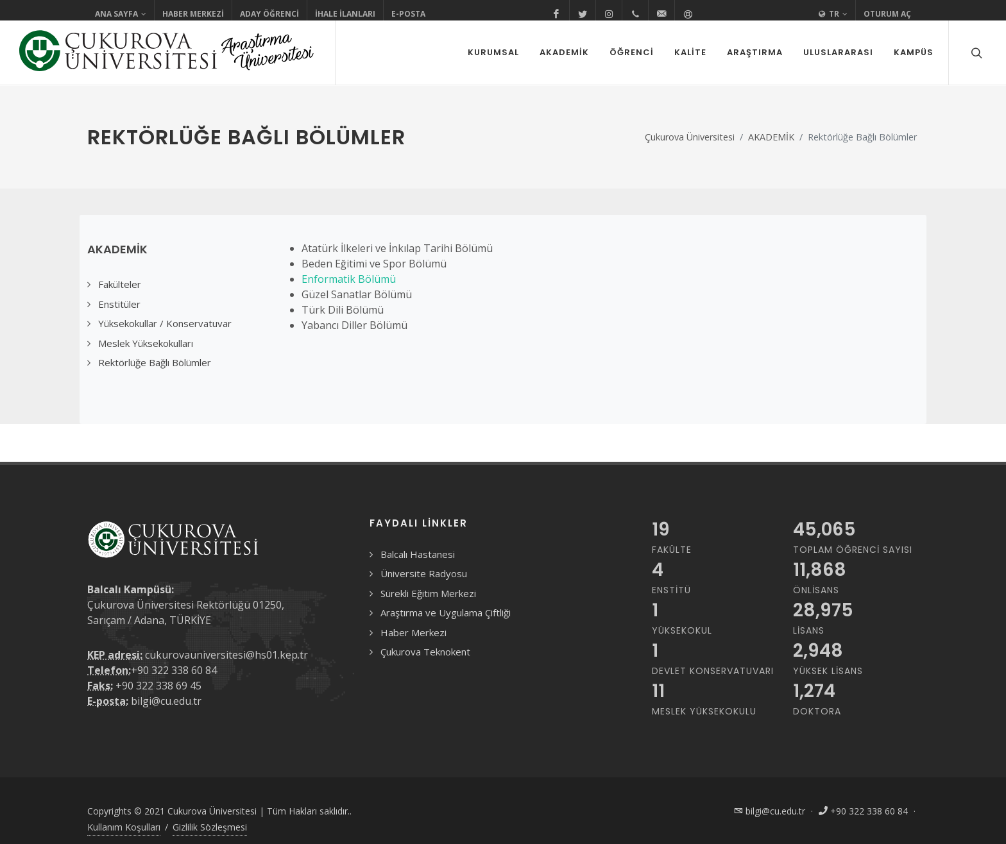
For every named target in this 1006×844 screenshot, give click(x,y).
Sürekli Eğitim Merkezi (428, 593)
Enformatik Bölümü (349, 279)
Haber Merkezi (193, 13)
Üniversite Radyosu (423, 573)
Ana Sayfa (120, 14)
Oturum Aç (887, 13)
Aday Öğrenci (269, 13)
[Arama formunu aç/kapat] (975, 52)
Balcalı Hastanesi (417, 554)
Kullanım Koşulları (123, 827)
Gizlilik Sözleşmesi (210, 827)
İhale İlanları (345, 13)
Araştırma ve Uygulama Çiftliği (445, 612)
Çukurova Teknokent (425, 651)
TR (833, 14)
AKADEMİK (771, 137)
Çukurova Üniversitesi (690, 137)
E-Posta (408, 13)
